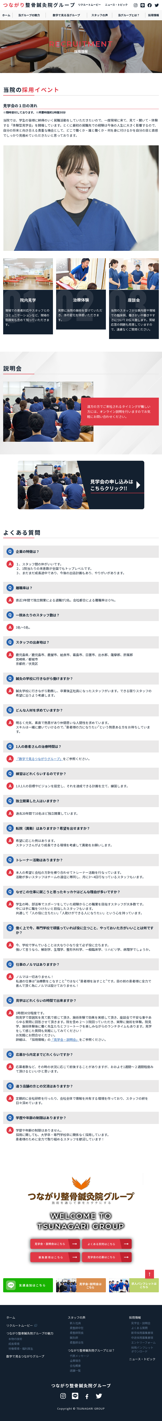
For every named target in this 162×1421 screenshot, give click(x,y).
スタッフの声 (76, 1317)
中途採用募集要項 (142, 1338)
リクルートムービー (89, 4)
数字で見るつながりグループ (25, 1356)
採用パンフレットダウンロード (142, 1349)
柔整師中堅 (77, 1328)
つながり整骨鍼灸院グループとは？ (91, 1350)
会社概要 (75, 1366)
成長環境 (13, 1344)
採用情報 (135, 1317)
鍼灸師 (74, 1338)
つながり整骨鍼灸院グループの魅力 (29, 1333)
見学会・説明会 (140, 1323)
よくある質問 (139, 1328)
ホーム (10, 1317)
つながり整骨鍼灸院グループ (81, 1385)
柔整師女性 (77, 1342)
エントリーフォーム (143, 1342)
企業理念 (75, 1361)
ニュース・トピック (116, 4)
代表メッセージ (79, 1356)
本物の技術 (15, 1339)
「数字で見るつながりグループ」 (39, 758)
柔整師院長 (77, 1333)
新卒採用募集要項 (142, 1333)
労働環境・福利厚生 (20, 1349)
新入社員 (75, 1323)
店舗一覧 (75, 1370)
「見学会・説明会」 (65, 1039)
